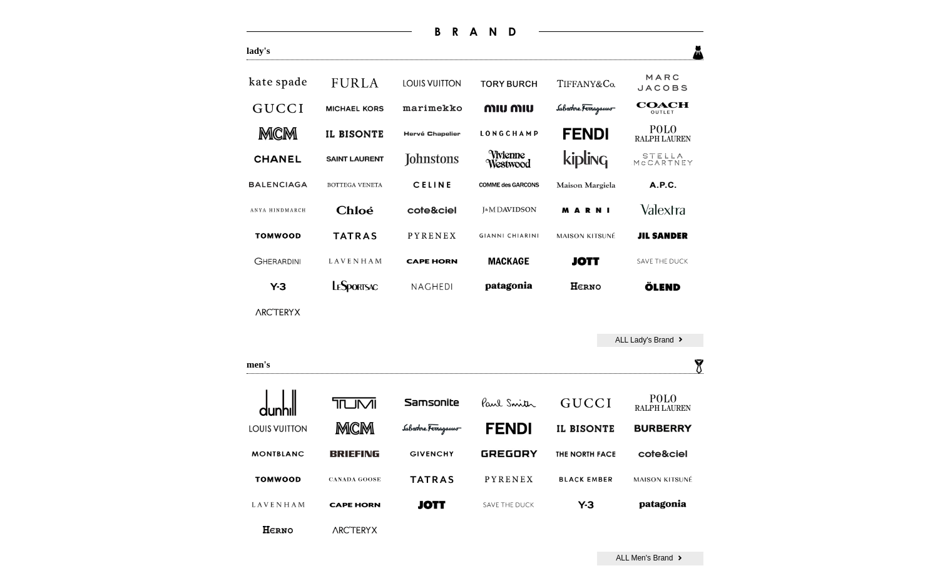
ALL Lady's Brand (650, 340)
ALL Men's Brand (650, 558)
